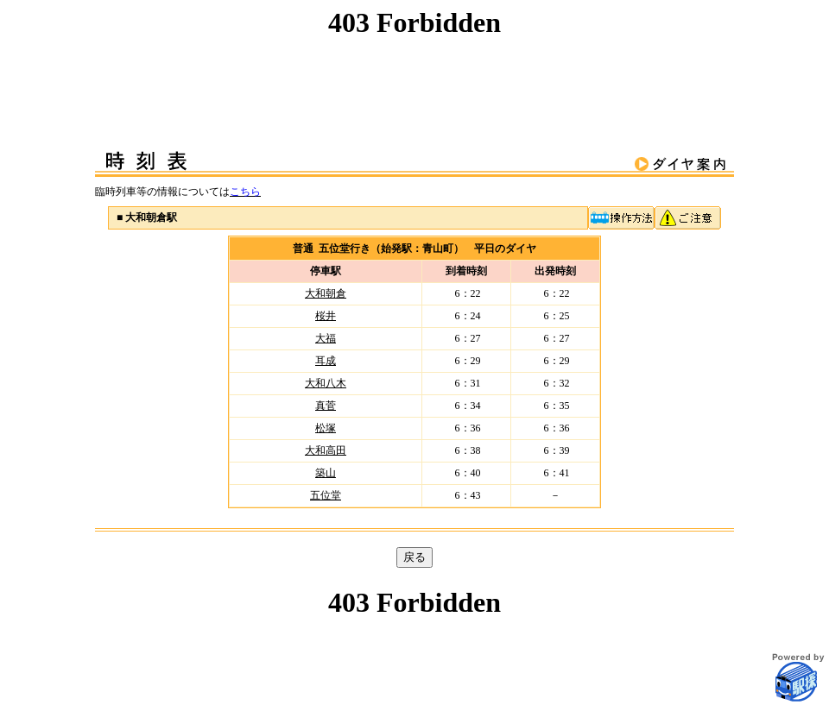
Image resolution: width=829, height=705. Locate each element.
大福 (325, 338)
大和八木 (325, 383)
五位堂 (325, 495)
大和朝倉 (325, 293)
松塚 (325, 428)
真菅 (325, 406)
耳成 (325, 361)
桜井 (325, 316)
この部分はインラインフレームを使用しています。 (414, 61)
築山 (325, 473)
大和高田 (325, 450)
